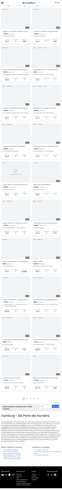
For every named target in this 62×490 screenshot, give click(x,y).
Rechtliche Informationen (23, 485)
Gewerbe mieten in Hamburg (12, 458)
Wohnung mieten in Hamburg (12, 455)
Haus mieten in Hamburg (11, 451)
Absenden (55, 406)
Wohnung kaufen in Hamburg (12, 453)
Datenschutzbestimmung (23, 483)
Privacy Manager (21, 481)
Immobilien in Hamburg (41, 450)
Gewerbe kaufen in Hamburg (12, 457)
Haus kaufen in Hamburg (11, 450)
